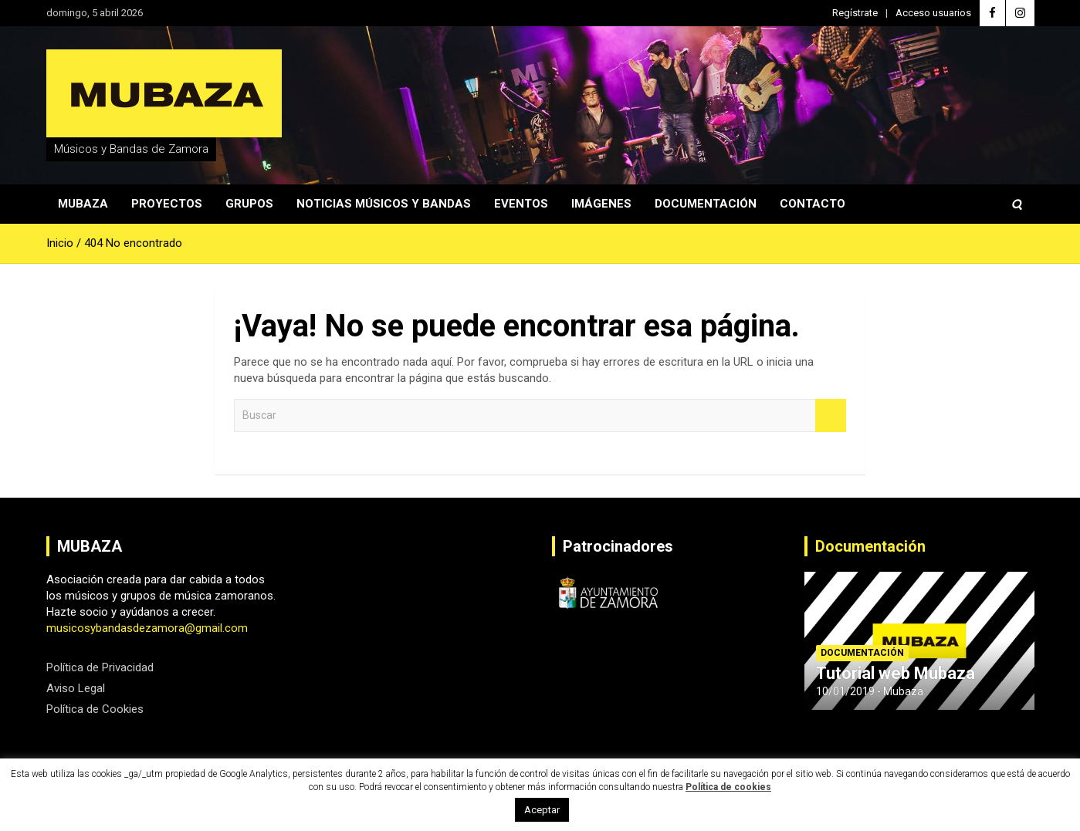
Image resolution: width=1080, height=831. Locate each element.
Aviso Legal (75, 688)
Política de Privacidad (100, 667)
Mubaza (83, 204)
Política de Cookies (95, 709)
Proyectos (166, 204)
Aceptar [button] (542, 810)
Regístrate (855, 13)
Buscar (830, 415)
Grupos (249, 204)
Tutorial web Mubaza (895, 673)
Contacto (812, 204)
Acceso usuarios (933, 13)
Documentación (706, 204)
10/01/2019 (845, 691)
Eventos (521, 204)
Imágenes (601, 204)
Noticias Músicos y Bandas (383, 204)
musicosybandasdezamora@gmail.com (147, 628)
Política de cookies (728, 787)
